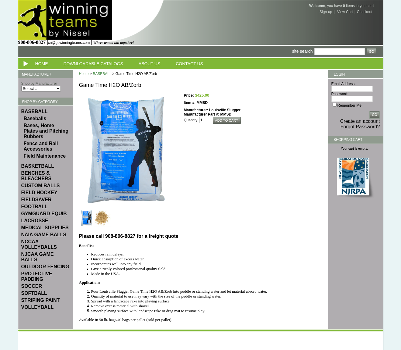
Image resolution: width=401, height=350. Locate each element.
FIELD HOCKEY (39, 192)
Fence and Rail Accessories (41, 146)
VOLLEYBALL (37, 307)
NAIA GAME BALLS (44, 234)
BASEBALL (34, 111)
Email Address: (343, 84)
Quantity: (191, 120)
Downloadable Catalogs (93, 63)
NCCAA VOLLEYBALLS (39, 244)
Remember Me (349, 105)
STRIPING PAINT (40, 300)
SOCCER (31, 286)
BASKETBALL (37, 166)
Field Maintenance (45, 156)
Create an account (360, 121)
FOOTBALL (34, 206)
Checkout (364, 12)
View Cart (345, 12)
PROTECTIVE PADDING (36, 276)
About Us (149, 63)
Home (41, 63)
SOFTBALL (34, 293)
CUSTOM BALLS (40, 185)
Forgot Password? (360, 126)
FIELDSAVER (36, 199)
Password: (339, 94)
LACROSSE (34, 220)
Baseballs (35, 118)
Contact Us (189, 63)
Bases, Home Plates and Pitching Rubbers (46, 131)
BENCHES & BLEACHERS (36, 175)
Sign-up (326, 12)
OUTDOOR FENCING (45, 266)
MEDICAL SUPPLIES (45, 227)
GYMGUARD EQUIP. (44, 213)
